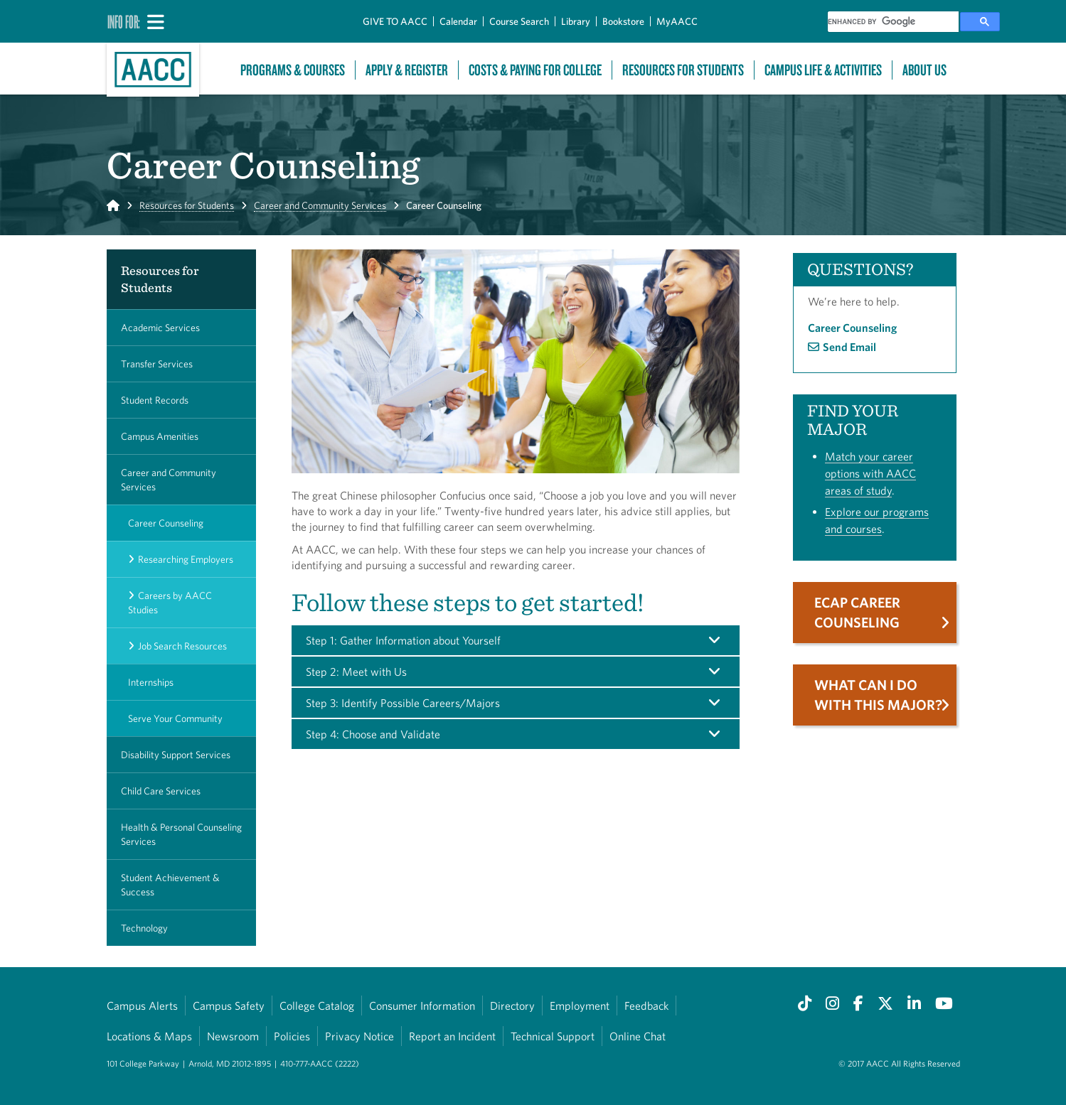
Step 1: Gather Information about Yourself (403, 640)
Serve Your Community (175, 718)
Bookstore (623, 21)
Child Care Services (161, 791)
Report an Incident (452, 1036)
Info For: (123, 21)
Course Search (519, 21)
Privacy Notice (359, 1036)
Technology (144, 928)
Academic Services (160, 327)
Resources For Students (683, 70)
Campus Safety (229, 1005)
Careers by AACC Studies (170, 602)
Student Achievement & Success (170, 885)
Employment (579, 1005)
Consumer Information (422, 1005)
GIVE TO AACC (395, 21)
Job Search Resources (182, 646)
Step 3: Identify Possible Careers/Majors (403, 702)
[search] (893, 21)
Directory (512, 1005)
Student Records (154, 400)
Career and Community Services (320, 205)
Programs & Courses (292, 70)
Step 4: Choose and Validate (373, 734)
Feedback (646, 1005)
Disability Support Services (175, 754)
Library (575, 21)
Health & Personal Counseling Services (181, 834)
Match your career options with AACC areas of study (870, 473)
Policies (292, 1036)
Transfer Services (157, 364)
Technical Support (553, 1036)
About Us (924, 70)
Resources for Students (186, 205)
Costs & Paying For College (535, 70)
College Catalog (316, 1005)
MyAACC (677, 21)
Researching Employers (185, 559)
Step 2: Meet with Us (356, 671)
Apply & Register (407, 70)
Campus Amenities (159, 436)
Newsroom (233, 1036)
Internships (151, 682)
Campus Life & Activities (823, 70)
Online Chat (637, 1036)
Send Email (849, 346)
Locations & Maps (149, 1036)
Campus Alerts (142, 1005)
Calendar (458, 21)
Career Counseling (165, 523)
